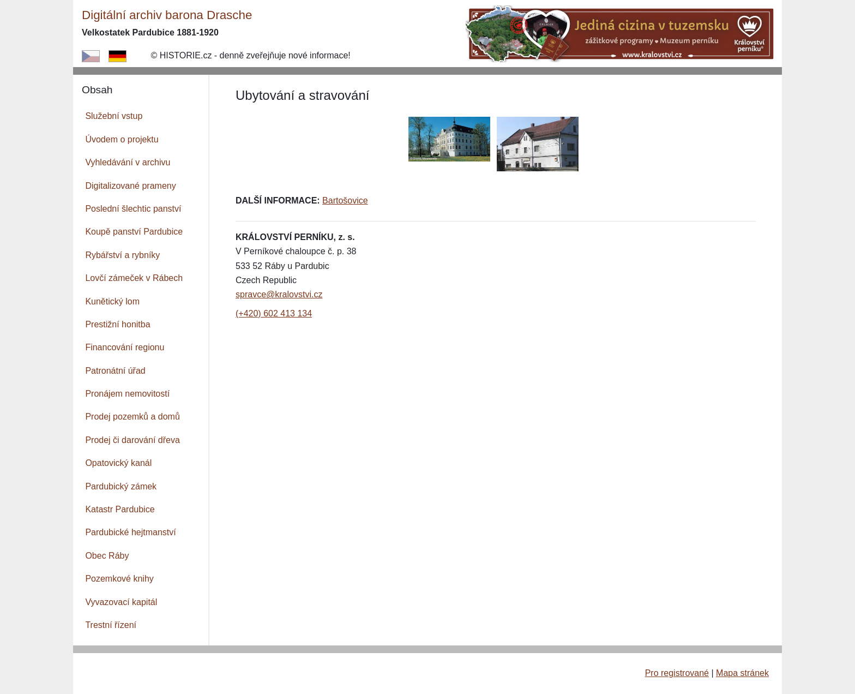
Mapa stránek (742, 673)
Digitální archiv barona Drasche (167, 15)
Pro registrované (677, 673)
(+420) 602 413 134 (274, 313)
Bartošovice (345, 200)
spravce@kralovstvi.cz (279, 294)
